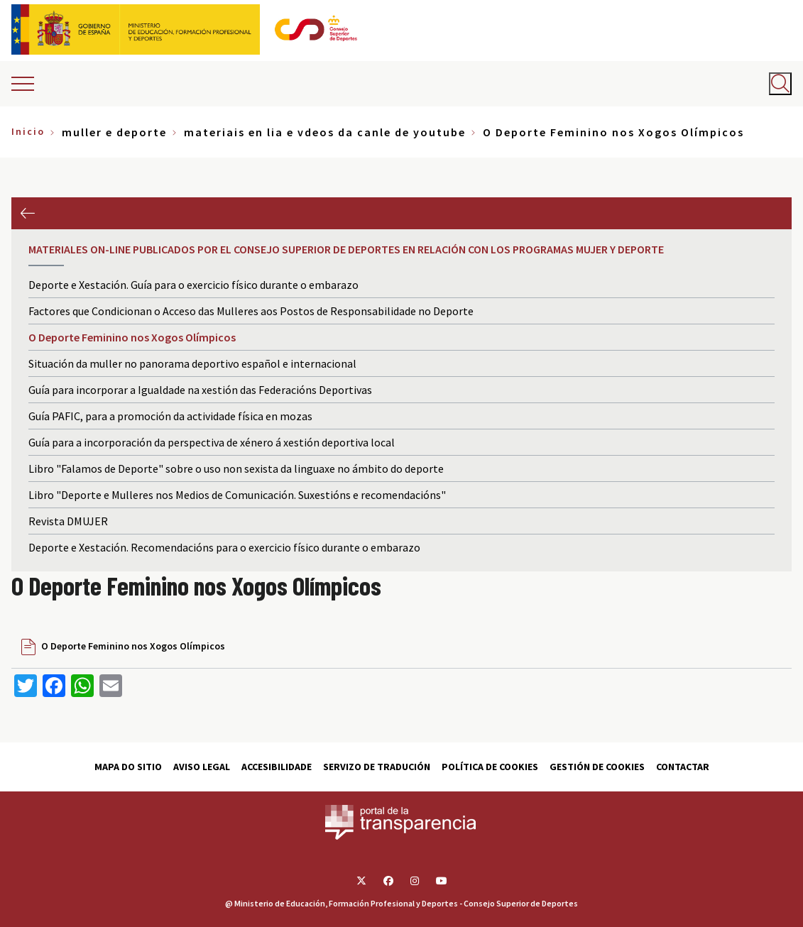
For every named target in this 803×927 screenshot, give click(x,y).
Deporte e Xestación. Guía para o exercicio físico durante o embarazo (193, 285)
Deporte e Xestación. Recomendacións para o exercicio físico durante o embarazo (224, 547)
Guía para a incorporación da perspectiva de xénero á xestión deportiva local (211, 442)
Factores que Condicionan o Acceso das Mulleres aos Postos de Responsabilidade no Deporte (251, 311)
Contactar (682, 766)
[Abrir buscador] (780, 83)
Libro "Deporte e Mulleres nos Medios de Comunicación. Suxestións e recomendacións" (237, 495)
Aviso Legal (201, 766)
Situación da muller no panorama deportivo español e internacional (192, 363)
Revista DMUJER (68, 521)
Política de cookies (490, 766)
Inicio (28, 131)
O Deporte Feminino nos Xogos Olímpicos (132, 337)
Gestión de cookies (597, 766)
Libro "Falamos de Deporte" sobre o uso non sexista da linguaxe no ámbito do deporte (236, 468)
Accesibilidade (276, 766)
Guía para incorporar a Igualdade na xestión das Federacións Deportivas (200, 390)
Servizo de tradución (376, 766)
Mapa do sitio (128, 766)
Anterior (27, 213)
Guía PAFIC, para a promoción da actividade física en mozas (170, 416)
